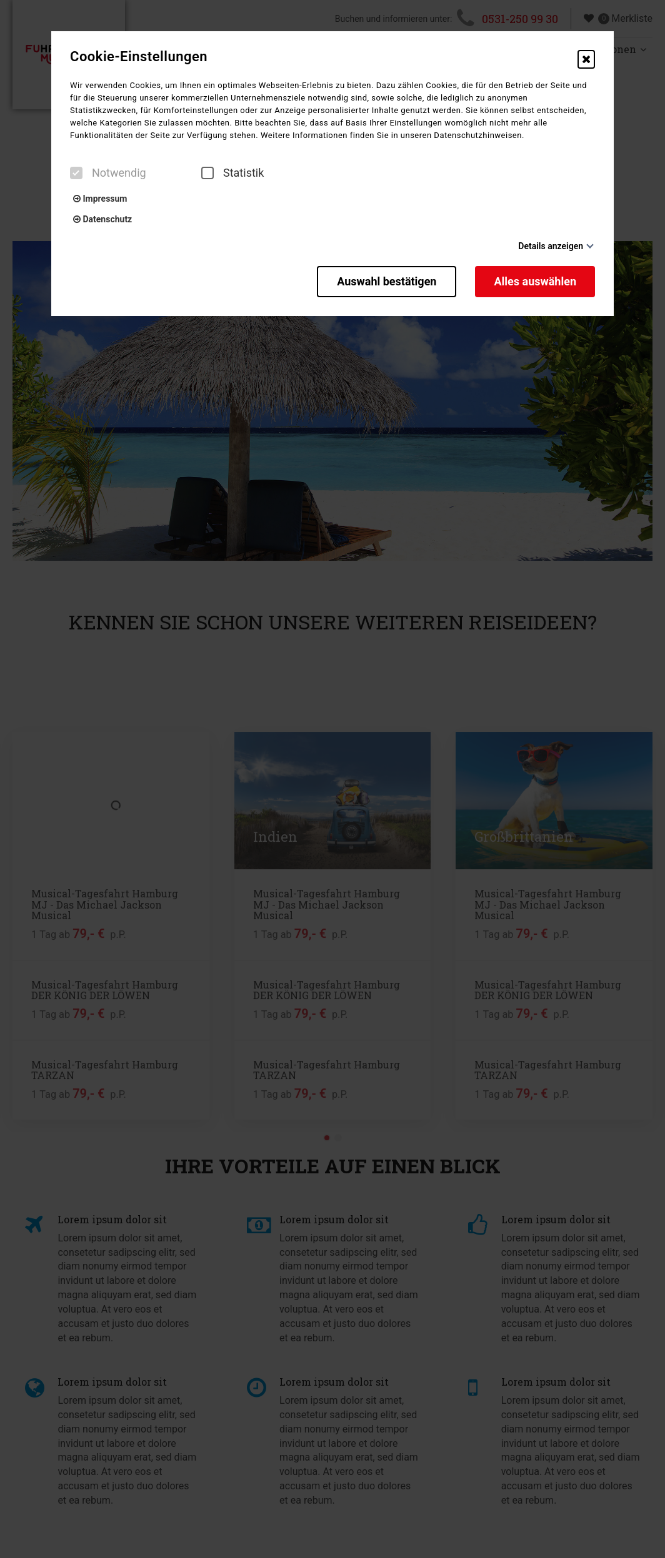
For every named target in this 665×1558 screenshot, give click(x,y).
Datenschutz (102, 219)
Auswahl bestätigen (386, 281)
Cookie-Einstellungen (139, 57)
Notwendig (108, 173)
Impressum (100, 199)
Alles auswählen (535, 281)
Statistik (232, 173)
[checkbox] (76, 173)
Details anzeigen (550, 246)
